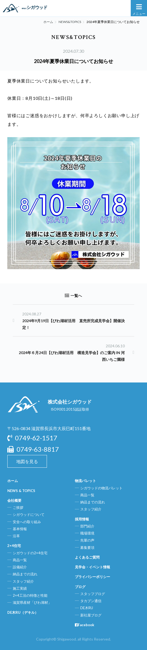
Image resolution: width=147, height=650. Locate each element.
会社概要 (14, 500)
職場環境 (87, 533)
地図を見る (27, 461)
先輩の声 (87, 540)
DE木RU (86, 608)
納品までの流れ (25, 574)
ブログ (80, 587)
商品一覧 (20, 560)
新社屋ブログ (90, 615)
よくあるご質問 (87, 557)
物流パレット (85, 481)
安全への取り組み (27, 522)
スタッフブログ (92, 594)
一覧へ (73, 295)
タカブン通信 (90, 601)
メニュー (139, 9)
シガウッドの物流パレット (101, 488)
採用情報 (82, 519)
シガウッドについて (28, 514)
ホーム (48, 22)
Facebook (84, 625)
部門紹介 (87, 526)
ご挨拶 (18, 507)
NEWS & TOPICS (21, 491)
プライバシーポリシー (92, 577)
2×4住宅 (14, 545)
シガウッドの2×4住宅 (30, 553)
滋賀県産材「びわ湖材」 (32, 602)
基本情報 (20, 529)
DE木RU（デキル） (22, 612)
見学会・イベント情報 (92, 567)
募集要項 (87, 547)
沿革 (16, 536)
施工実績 (20, 588)
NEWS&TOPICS (70, 22)
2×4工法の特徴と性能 (30, 595)
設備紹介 (20, 567)
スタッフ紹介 (23, 581)
